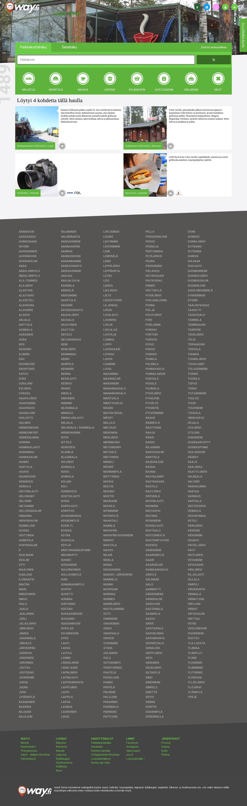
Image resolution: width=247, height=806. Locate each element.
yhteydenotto (243, 35)
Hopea (165, 746)
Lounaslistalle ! (135, 758)
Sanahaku (97, 746)
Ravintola (61, 746)
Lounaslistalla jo (101, 758)
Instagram (132, 746)
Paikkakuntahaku (101, 742)
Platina (165, 754)
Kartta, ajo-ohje (100, 762)
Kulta (164, 750)
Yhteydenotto (29, 750)
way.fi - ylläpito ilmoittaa (35, 754)
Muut (59, 770)
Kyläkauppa (63, 758)
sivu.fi (129, 754)
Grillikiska (61, 766)
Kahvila (60, 750)
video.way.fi (133, 750)
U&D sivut (67, 13)
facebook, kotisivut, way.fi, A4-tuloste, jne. (67, 38)
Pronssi (166, 742)
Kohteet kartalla (100, 750)
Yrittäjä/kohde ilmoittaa (105, 754)
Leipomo (61, 754)
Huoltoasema (64, 762)
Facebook (132, 742)
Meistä (25, 742)
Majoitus (61, 742)
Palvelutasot (28, 758)
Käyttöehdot (28, 746)
